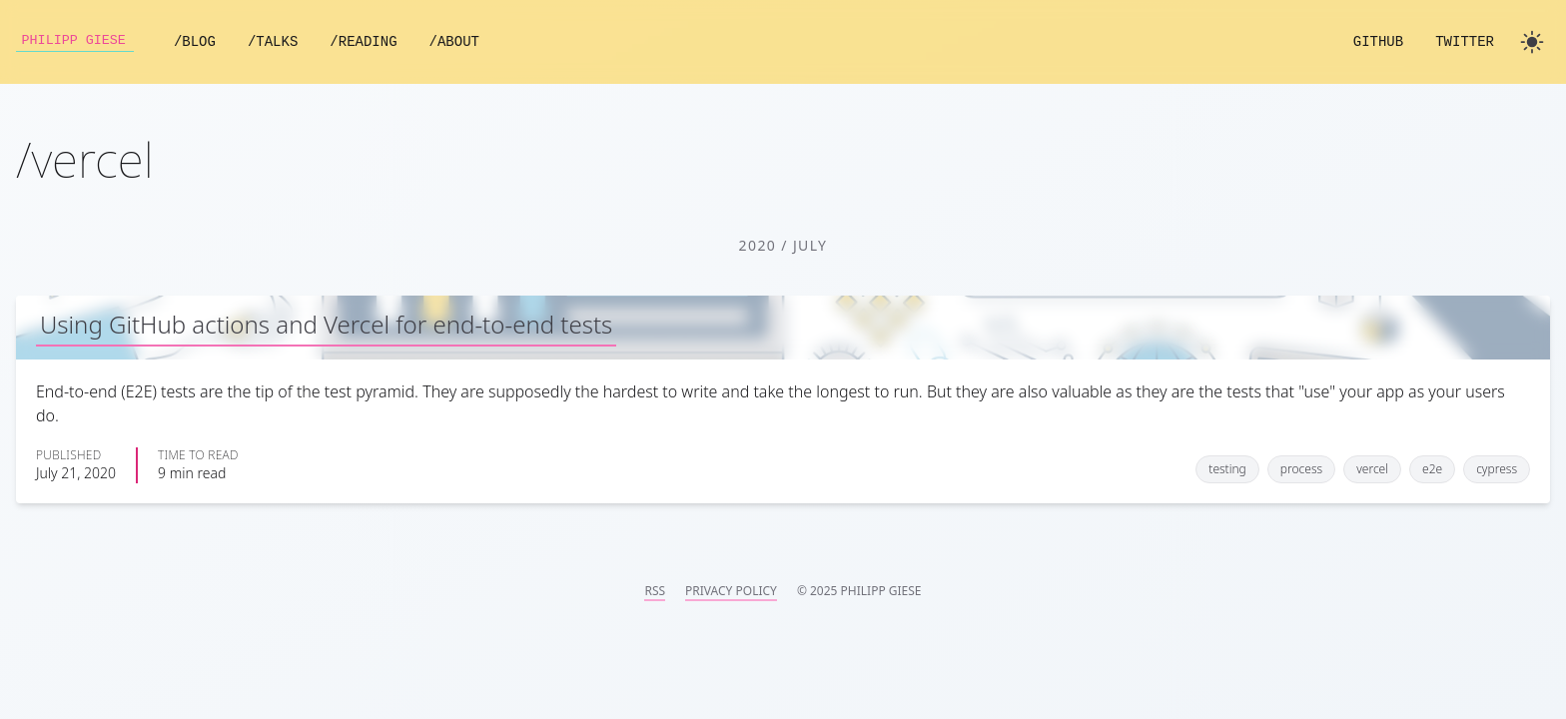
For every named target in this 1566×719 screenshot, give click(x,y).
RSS (654, 591)
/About (461, 42)
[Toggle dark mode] (1532, 42)
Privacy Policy (731, 591)
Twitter (1464, 42)
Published (68, 455)
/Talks (280, 42)
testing (1227, 468)
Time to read (198, 455)
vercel (1372, 468)
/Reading (371, 42)
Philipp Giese (78, 42)
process (1301, 468)
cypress (1496, 468)
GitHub (1378, 42)
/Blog (202, 42)
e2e (1432, 468)
